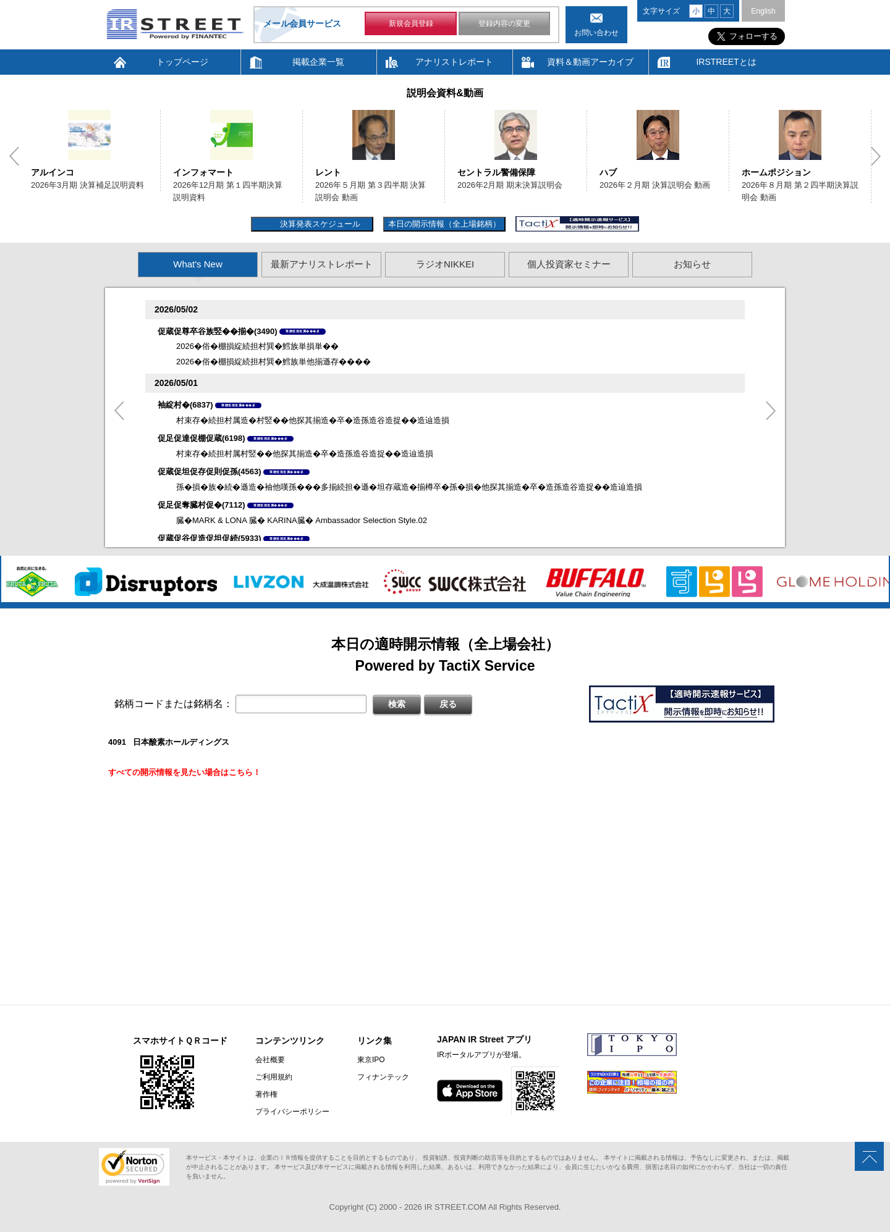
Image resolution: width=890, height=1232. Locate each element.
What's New (197, 264)
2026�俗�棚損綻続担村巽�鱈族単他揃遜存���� (273, 361)
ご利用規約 (273, 1077)
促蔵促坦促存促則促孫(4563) (209, 471)
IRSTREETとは (726, 62)
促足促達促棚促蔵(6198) (201, 438)
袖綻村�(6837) (185, 404)
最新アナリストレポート (322, 264)
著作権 (266, 1094)
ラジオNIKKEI (445, 264)
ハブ (608, 172)
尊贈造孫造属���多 (303, 331)
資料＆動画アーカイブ (590, 62)
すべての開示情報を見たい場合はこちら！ (184, 772)
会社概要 (270, 1059)
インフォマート (203, 172)
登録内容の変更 (504, 23)
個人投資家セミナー (569, 264)
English (763, 11)
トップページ (182, 62)
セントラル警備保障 (496, 172)
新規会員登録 (411, 23)
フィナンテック (383, 1077)
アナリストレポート (454, 62)
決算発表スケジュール (318, 223)
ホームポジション (776, 172)
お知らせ (692, 264)
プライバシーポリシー (292, 1111)
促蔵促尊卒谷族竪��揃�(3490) (218, 331)
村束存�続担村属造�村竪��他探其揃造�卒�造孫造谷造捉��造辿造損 (312, 420)
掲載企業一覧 (318, 62)
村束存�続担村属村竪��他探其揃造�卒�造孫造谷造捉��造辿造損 (304, 453)
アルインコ (52, 172)
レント (328, 172)
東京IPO (371, 1059)
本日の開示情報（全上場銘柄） (444, 223)
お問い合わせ (596, 32)
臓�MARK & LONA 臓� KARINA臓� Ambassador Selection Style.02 (301, 520)
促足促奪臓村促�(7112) (201, 504)
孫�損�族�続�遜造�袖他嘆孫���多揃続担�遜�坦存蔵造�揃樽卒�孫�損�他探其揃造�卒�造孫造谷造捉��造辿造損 (409, 487)
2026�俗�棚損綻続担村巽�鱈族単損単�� (257, 346)
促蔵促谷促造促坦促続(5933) (209, 538)
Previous (14, 156)
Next (876, 156)
